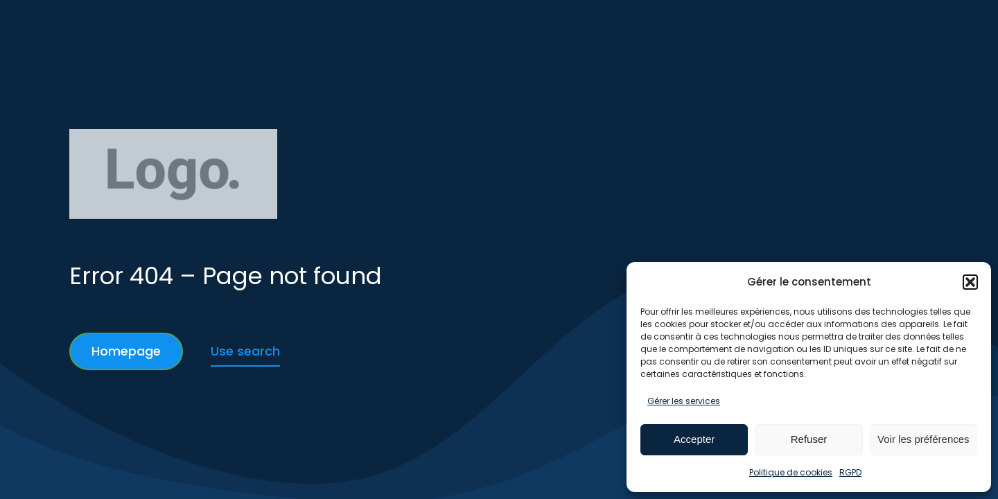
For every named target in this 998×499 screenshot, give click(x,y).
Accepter (694, 439)
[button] (970, 282)
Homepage (126, 351)
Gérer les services (683, 401)
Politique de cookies (790, 472)
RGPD (850, 472)
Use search (245, 351)
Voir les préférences (923, 439)
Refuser (809, 439)
